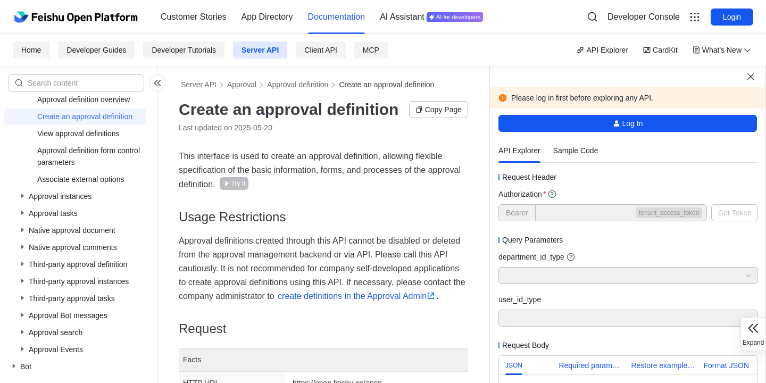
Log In (628, 123)
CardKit (660, 50)
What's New (722, 50)
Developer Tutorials (184, 50)
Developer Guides (96, 50)
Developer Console (643, 16)
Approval (241, 84)
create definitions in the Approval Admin (352, 296)
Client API (320, 50)
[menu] (321, 17)
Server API (260, 50)
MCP (371, 50)
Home (31, 50)
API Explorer (602, 50)
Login (732, 17)
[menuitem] (193, 17)
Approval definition (297, 84)
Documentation (336, 16)
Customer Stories (194, 16)
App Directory (267, 16)
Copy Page (438, 109)
